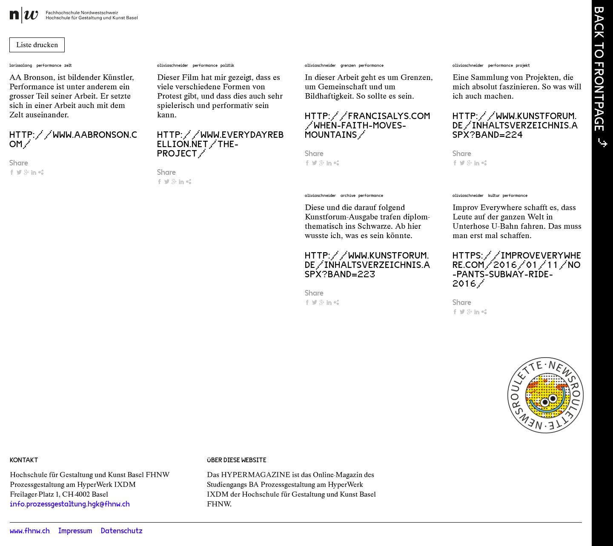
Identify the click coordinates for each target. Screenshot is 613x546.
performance (49, 65)
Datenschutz (122, 531)
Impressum (75, 531)
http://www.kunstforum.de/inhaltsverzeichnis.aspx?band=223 (367, 265)
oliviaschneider (172, 65)
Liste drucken (37, 44)
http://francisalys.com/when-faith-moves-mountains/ (367, 125)
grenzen (348, 65)
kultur (494, 195)
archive (348, 195)
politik (227, 65)
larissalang (20, 65)
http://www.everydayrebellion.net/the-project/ (220, 144)
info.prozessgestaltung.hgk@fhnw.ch (70, 504)
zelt (68, 65)
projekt (523, 65)
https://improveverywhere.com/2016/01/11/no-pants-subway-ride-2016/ (517, 269)
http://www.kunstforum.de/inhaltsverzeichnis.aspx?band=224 (515, 125)
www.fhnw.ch (30, 531)
